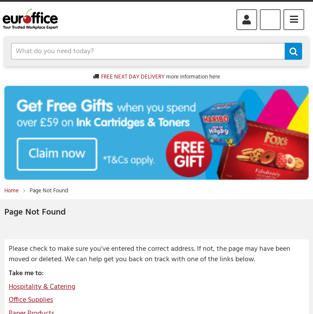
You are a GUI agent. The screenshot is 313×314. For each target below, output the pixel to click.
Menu (293, 19)
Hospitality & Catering (42, 287)
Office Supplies (31, 300)
